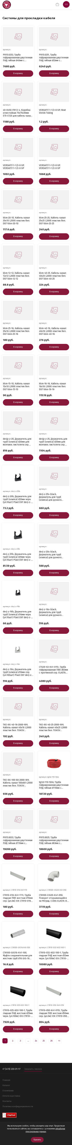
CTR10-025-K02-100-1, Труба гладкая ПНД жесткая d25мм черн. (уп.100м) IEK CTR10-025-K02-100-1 (18, 1013)
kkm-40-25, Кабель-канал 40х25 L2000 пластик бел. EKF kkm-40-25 (52, 276)
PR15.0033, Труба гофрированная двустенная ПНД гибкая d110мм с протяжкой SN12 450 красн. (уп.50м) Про (17, 840)
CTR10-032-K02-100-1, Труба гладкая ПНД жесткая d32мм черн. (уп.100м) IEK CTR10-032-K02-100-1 (54, 955)
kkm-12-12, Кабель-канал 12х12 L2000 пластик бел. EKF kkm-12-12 (16, 276)
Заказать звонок (33, 1069)
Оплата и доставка (11, 1096)
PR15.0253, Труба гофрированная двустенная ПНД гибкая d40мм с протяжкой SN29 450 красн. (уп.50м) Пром (18, 57)
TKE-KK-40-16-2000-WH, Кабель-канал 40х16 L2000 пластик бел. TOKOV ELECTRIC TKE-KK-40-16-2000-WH (17, 727)
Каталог (6, 1085)
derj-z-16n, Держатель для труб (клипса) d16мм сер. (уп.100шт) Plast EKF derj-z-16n (17, 672)
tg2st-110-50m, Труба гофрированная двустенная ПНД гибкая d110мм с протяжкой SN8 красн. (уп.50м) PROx (53, 785)
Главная (6, 1080)
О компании (8, 1090)
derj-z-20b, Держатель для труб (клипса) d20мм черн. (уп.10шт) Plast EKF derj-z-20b (17, 499)
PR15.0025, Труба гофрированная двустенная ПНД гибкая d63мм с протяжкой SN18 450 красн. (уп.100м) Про (54, 840)
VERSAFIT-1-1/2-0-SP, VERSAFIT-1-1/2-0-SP (13, 167)
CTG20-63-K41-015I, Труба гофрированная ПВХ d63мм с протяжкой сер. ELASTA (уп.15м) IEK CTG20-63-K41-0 (53, 670)
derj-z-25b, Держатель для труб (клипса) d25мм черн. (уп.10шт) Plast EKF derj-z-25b (17, 557)
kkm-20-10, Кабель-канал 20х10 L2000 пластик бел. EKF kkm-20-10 (16, 220)
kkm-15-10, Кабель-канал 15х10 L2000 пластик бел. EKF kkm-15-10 (16, 386)
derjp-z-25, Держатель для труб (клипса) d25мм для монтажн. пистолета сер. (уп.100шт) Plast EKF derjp (53, 442)
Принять (37, 1140)
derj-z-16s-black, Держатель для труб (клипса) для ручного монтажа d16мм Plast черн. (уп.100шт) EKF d (53, 612)
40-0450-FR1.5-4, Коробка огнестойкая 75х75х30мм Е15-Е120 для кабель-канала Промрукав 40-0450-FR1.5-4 (18, 113)
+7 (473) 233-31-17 (11, 1069)
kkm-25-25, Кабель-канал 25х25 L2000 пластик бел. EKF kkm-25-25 (52, 220)
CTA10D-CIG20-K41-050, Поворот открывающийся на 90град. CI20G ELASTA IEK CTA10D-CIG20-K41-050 (54, 898)
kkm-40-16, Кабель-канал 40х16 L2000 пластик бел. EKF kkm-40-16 (52, 331)
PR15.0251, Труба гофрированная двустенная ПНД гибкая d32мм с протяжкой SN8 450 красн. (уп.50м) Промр (53, 57)
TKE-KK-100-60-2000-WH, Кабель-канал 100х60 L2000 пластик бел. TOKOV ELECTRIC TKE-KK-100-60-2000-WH (18, 783)
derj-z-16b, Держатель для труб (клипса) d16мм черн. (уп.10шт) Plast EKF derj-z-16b (17, 614)
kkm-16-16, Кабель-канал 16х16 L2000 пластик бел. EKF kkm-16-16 (52, 386)
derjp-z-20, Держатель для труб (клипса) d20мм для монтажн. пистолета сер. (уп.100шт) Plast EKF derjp (17, 442)
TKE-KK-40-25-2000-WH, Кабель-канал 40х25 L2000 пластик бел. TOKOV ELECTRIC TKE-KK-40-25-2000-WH (53, 727)
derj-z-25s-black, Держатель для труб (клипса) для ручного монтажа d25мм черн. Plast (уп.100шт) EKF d (53, 497)
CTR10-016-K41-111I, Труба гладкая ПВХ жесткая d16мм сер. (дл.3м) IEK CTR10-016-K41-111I (18, 898)
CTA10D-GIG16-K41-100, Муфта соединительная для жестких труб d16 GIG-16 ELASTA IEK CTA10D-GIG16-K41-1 (17, 955)
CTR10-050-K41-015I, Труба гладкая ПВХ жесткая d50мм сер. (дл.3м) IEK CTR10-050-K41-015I (54, 1013)
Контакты (6, 1101)
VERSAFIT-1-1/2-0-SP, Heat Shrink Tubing (52, 111)
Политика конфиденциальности (17, 1106)
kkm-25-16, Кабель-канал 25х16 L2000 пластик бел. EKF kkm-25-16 (16, 331)
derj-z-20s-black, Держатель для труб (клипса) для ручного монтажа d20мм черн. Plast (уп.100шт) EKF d (53, 554)
